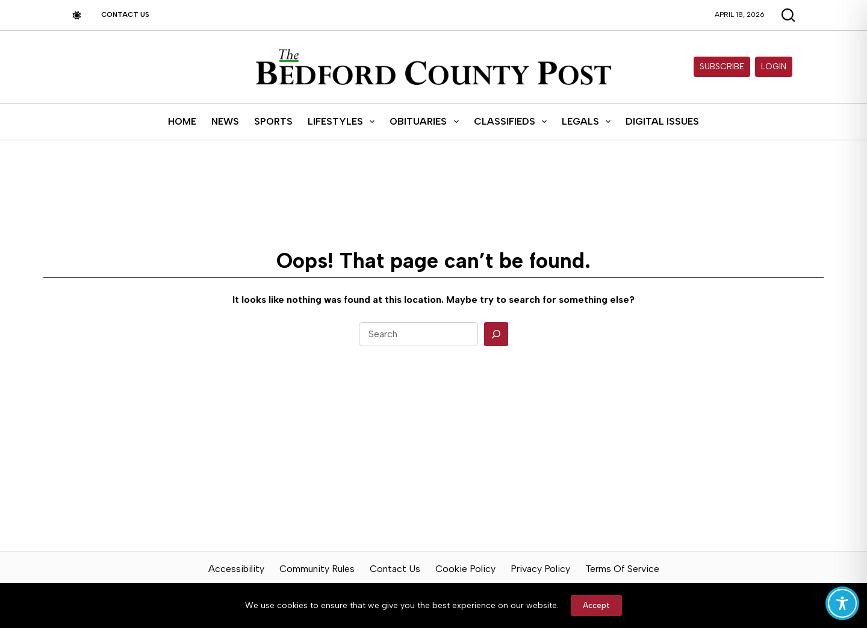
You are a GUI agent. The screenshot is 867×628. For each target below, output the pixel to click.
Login (773, 66)
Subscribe (722, 66)
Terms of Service (622, 568)
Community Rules (317, 568)
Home (182, 121)
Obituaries (426, 121)
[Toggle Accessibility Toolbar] (842, 603)
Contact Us (125, 14)
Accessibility (236, 568)
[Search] (496, 334)
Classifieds (513, 121)
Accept (596, 605)
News (225, 121)
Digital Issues (662, 121)
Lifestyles (343, 121)
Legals (588, 121)
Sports (273, 121)
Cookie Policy (465, 568)
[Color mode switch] (76, 15)
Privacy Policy (540, 568)
